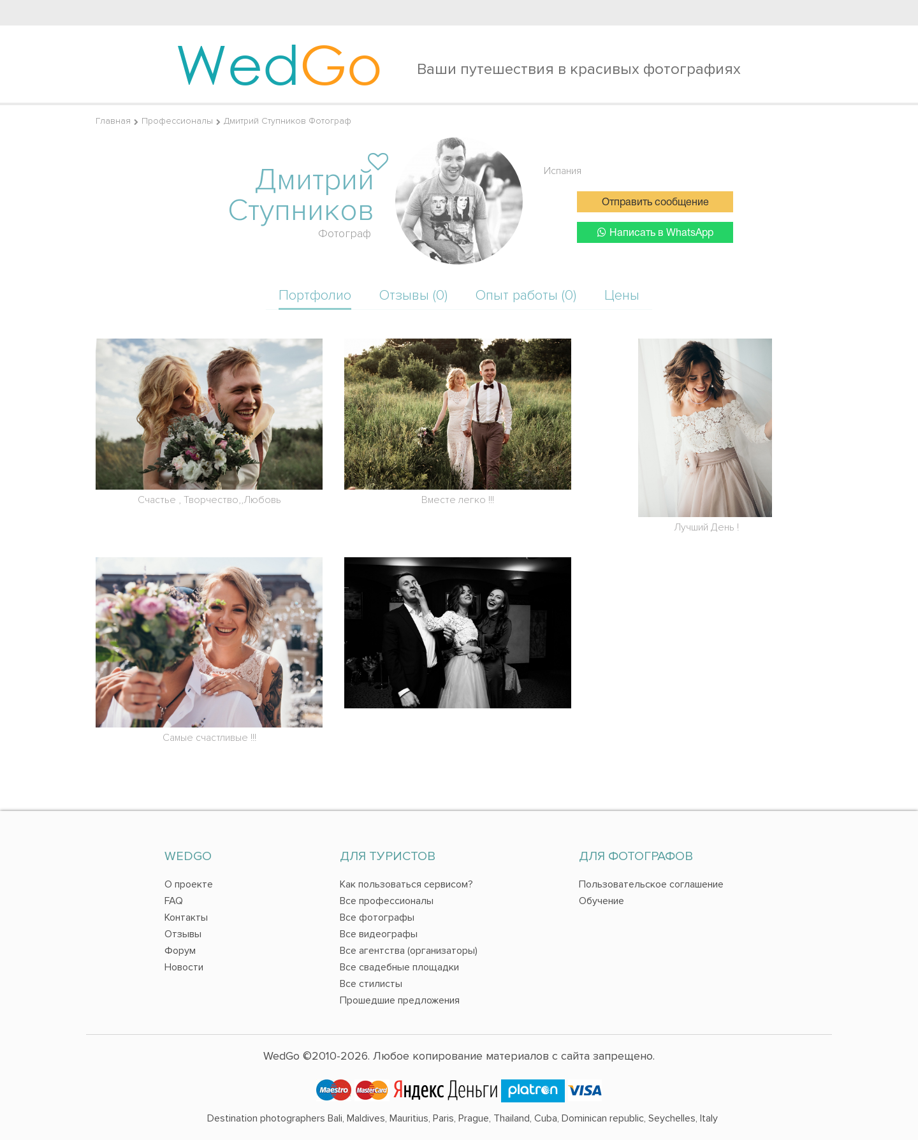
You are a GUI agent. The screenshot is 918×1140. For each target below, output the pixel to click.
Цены (621, 295)
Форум (180, 950)
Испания (562, 170)
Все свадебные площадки (399, 967)
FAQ (173, 901)
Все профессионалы (386, 901)
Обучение (601, 901)
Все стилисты (371, 983)
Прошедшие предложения (400, 1000)
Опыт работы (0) (526, 295)
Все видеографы (379, 934)
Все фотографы (377, 917)
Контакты (186, 917)
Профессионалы (177, 120)
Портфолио (315, 295)
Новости (183, 967)
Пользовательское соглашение (651, 884)
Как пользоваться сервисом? (406, 884)
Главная (113, 120)
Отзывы (182, 934)
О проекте (188, 884)
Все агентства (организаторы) (408, 950)
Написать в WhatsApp (655, 232)
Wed (278, 64)
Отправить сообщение (655, 202)
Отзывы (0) (413, 295)
